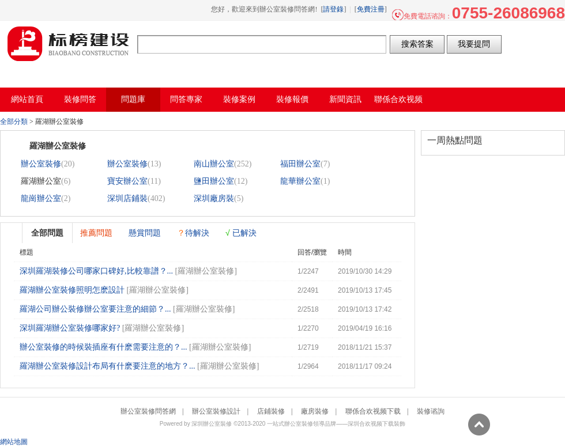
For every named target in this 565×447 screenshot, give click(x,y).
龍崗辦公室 (41, 198)
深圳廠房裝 (214, 198)
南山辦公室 (214, 164)
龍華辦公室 (300, 181)
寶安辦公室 (127, 181)
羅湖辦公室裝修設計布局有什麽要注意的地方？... (107, 366)
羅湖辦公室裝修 (206, 271)
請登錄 (333, 9)
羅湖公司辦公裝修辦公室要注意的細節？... (95, 309)
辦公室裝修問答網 (68, 43)
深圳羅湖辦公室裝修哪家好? (70, 328)
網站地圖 (14, 442)
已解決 (241, 232)
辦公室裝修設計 (216, 411)
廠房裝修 (315, 411)
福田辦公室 (300, 164)
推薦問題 (96, 232)
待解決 (193, 232)
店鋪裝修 (271, 411)
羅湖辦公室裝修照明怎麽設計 (72, 290)
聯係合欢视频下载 (373, 411)
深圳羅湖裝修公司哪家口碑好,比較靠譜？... (96, 271)
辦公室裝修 (41, 164)
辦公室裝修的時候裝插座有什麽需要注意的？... (103, 347)
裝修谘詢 (431, 411)
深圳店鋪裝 (127, 198)
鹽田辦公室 (214, 181)
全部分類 (14, 122)
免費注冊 (371, 9)
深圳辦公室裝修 (211, 424)
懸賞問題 (145, 232)
